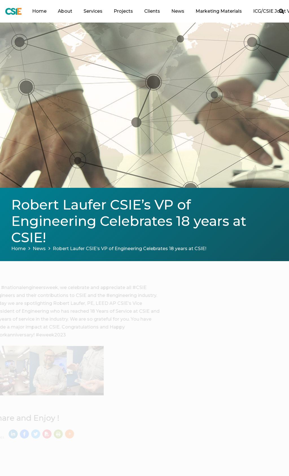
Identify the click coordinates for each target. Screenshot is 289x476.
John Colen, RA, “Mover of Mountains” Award (227, 406)
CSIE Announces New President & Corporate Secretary (236, 363)
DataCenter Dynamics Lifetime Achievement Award (233, 385)
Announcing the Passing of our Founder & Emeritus (233, 298)
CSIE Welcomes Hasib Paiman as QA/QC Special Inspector (236, 320)
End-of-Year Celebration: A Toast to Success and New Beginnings (235, 341)
